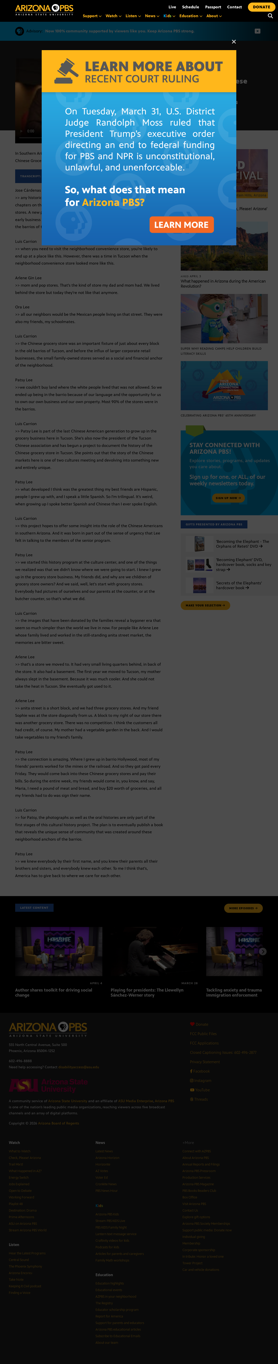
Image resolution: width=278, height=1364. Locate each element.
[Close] (234, 44)
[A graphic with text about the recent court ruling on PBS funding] (139, 52)
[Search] (270, 16)
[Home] (44, 9)
